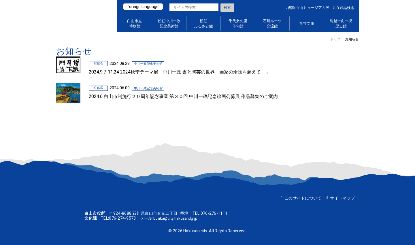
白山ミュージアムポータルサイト (83, 16)
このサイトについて (303, 198)
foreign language (144, 6)
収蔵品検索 (345, 7)
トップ (335, 39)
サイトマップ (342, 198)
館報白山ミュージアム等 (308, 7)
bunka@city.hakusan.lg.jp (177, 218)
